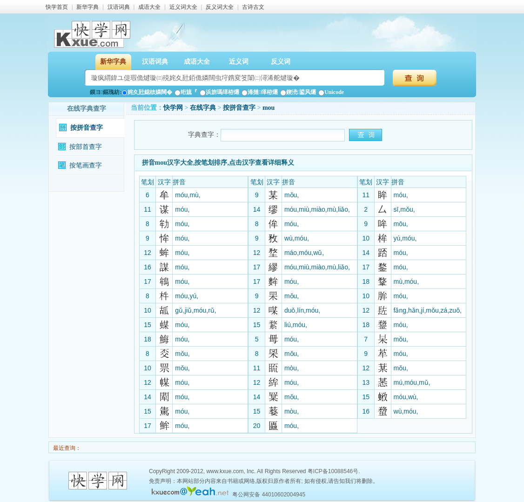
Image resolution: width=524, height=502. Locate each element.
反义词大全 (220, 7)
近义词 (239, 61)
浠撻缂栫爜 (259, 92)
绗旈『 (186, 92)
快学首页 (57, 7)
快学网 (173, 107)
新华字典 (87, 7)
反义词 (280, 61)
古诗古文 (253, 7)
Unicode (331, 92)
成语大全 (149, 7)
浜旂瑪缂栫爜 (219, 92)
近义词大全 (183, 7)
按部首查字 (85, 146)
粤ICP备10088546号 (333, 471)
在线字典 (203, 107)
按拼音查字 (86, 127)
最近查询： (66, 448)
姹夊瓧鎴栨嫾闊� (146, 92)
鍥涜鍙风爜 (298, 92)
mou (268, 107)
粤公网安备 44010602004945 (268, 494)
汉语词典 (118, 7)
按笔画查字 (85, 165)
